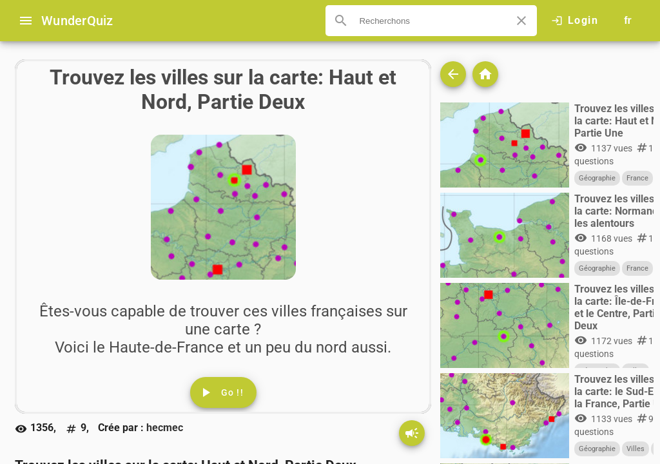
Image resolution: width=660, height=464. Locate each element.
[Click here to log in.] (574, 20)
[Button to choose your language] (627, 20)
